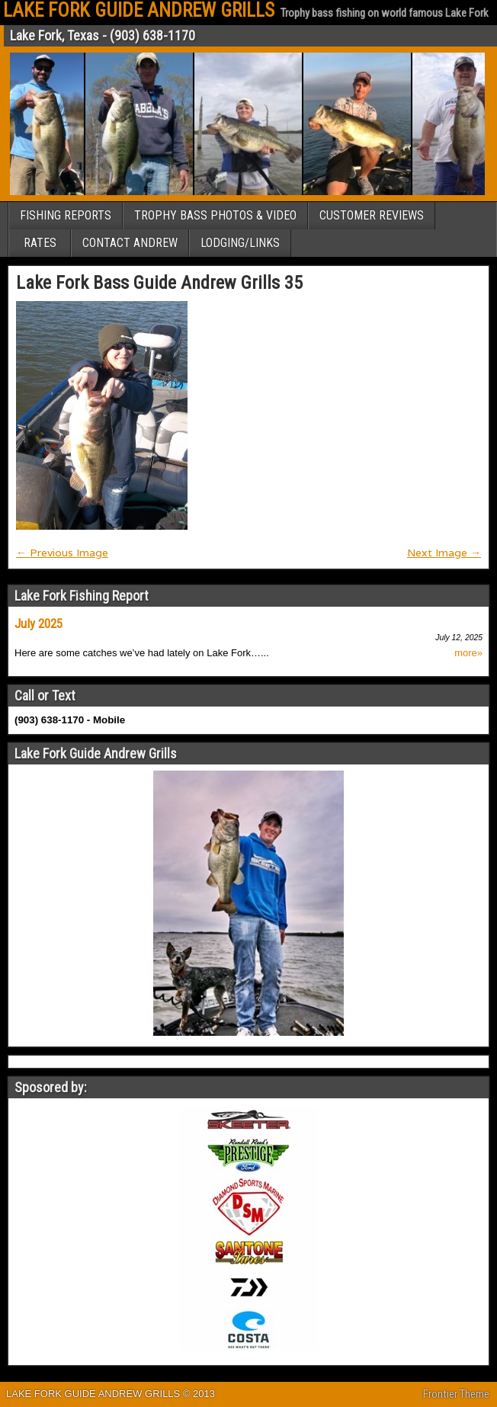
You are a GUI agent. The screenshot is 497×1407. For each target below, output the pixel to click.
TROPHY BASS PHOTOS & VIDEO (215, 215)
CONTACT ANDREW (130, 243)
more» (468, 653)
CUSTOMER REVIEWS (371, 215)
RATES (40, 243)
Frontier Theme (456, 1394)
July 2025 (38, 623)
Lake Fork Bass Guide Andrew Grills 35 (159, 282)
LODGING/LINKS (240, 243)
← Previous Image (62, 552)
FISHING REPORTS (65, 215)
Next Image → (444, 552)
